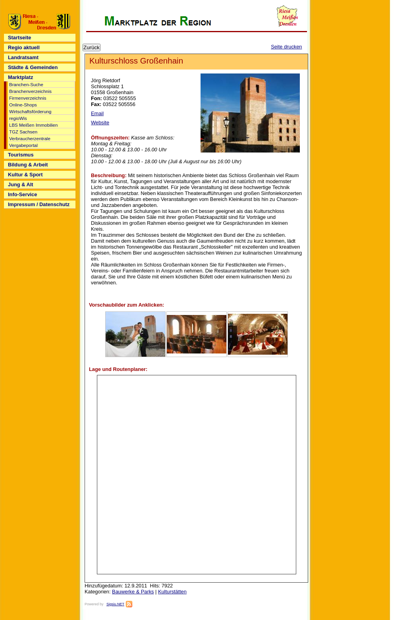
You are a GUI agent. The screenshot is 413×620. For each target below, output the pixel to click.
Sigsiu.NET (115, 604)
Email (97, 113)
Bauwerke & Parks (133, 592)
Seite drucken (286, 47)
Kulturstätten (172, 592)
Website (100, 123)
